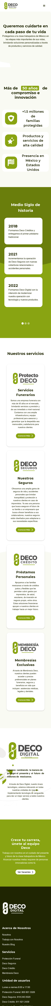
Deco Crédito (8, 968)
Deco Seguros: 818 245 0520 (16, 997)
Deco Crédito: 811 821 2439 (15, 1002)
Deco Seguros (9, 964)
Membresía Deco (10, 973)
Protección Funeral (11, 959)
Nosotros (6, 935)
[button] (44, 6)
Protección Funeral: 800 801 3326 (18, 992)
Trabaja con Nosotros (12, 940)
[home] (10, 6)
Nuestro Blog (8, 945)
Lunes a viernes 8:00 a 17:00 (16, 987)
